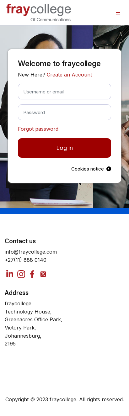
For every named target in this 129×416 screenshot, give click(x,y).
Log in (64, 147)
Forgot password (38, 129)
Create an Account (69, 74)
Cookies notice (91, 169)
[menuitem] (118, 12)
